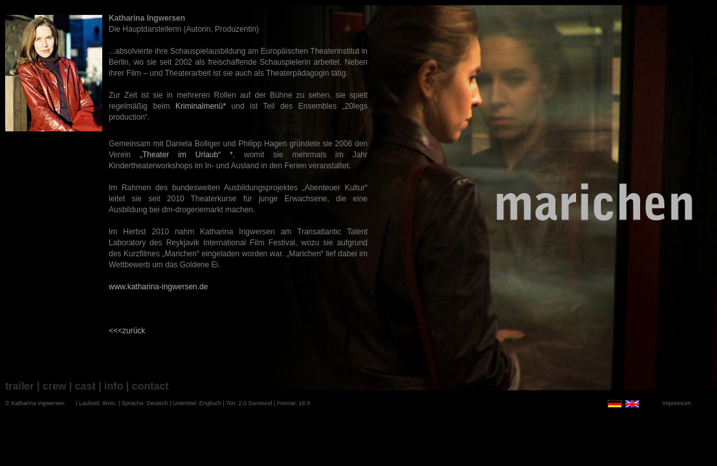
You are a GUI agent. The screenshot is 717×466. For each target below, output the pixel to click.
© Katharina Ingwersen (35, 403)
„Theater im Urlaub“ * (186, 154)
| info (110, 386)
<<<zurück (127, 330)
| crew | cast (66, 386)
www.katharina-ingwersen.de (158, 286)
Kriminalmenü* (200, 106)
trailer (19, 386)
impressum (677, 403)
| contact (147, 386)
